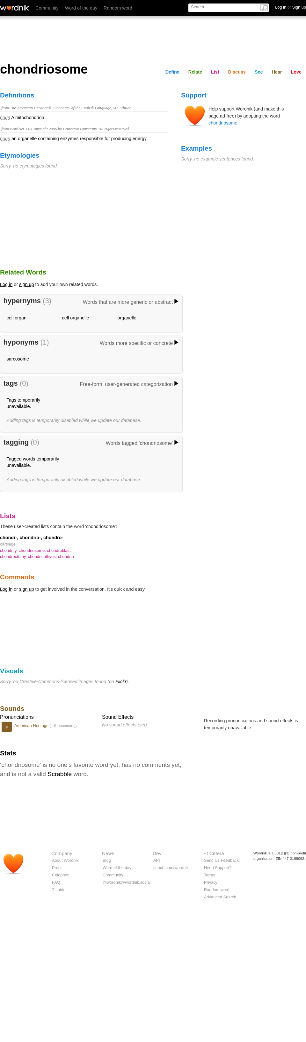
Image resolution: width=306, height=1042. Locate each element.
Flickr (120, 681)
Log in (6, 284)
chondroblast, (59, 550)
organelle (127, 317)
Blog (107, 860)
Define (172, 72)
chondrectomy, (14, 556)
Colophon (60, 875)
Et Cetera (213, 853)
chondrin (66, 556)
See (259, 72)
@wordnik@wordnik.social (126, 882)
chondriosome (222, 122)
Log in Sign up (290, 7)
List (215, 72)
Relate (195, 72)
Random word (118, 8)
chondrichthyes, (43, 556)
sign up (26, 284)
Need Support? (217, 867)
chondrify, (9, 550)
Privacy (210, 882)
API (156, 860)
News (108, 853)
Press (57, 867)
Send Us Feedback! (222, 860)
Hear (277, 72)
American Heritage (32, 725)
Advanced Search (220, 897)
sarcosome (18, 358)
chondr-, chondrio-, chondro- (31, 537)
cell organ (16, 317)
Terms (209, 875)
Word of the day (81, 8)
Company (61, 853)
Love (296, 72)
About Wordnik (65, 860)
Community (47, 8)
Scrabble (59, 774)
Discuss (237, 72)
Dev (157, 853)
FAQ (56, 882)
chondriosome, (33, 550)
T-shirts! (59, 889)
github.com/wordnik (170, 867)
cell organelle (75, 317)
